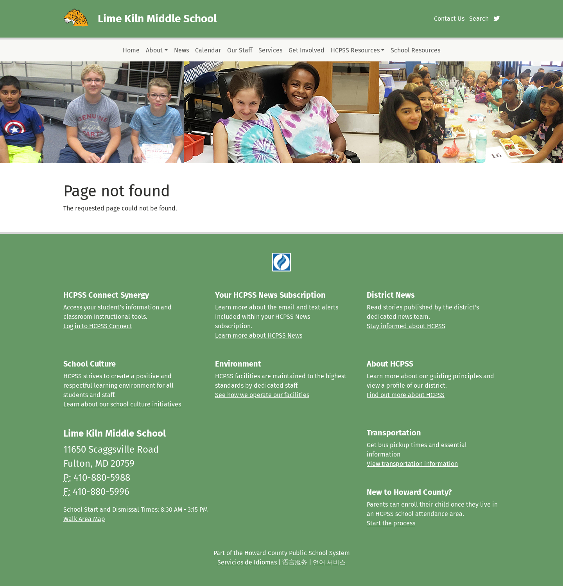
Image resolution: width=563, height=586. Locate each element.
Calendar (208, 50)
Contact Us (449, 18)
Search (479, 18)
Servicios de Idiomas (247, 562)
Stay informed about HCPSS (406, 326)
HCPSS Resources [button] (355, 50)
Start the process (391, 523)
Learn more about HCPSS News (258, 335)
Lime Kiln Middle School (157, 18)
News (181, 50)
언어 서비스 (329, 562)
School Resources (415, 50)
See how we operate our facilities (262, 395)
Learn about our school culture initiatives (122, 404)
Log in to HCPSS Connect (97, 326)
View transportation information (412, 463)
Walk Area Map (84, 519)
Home (131, 50)
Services (270, 50)
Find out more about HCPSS (406, 395)
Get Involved (307, 50)
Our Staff (239, 50)
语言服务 (294, 562)
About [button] (154, 50)
